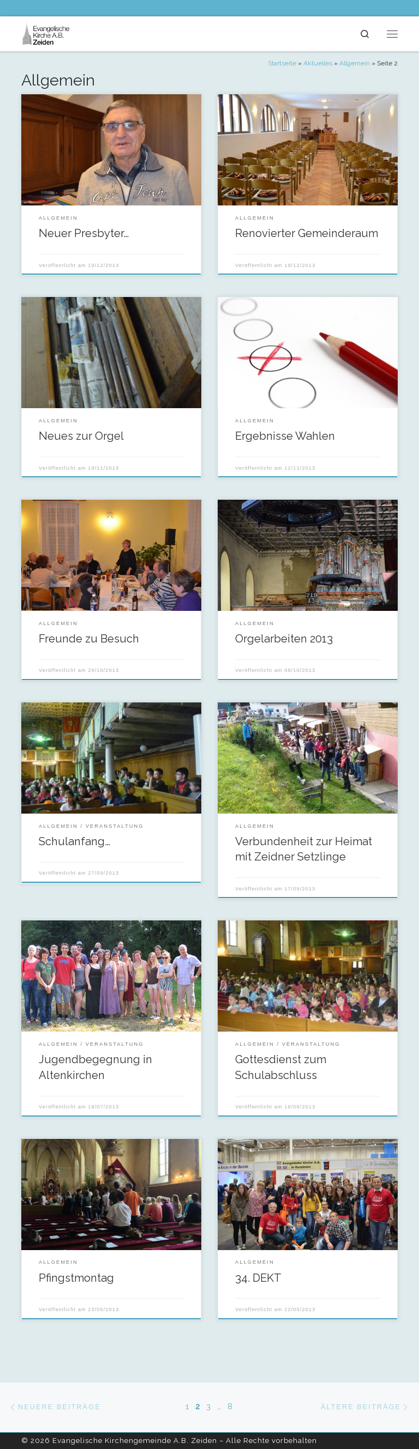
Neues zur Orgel (81, 435)
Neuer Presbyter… (84, 233)
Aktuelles (317, 63)
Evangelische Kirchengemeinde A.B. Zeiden (134, 1440)
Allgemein (354, 63)
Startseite (282, 63)
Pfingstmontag (76, 1277)
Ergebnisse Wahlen (285, 435)
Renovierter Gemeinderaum (306, 233)
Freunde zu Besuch (89, 638)
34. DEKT (258, 1277)
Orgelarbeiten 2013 (284, 638)
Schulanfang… (74, 841)
